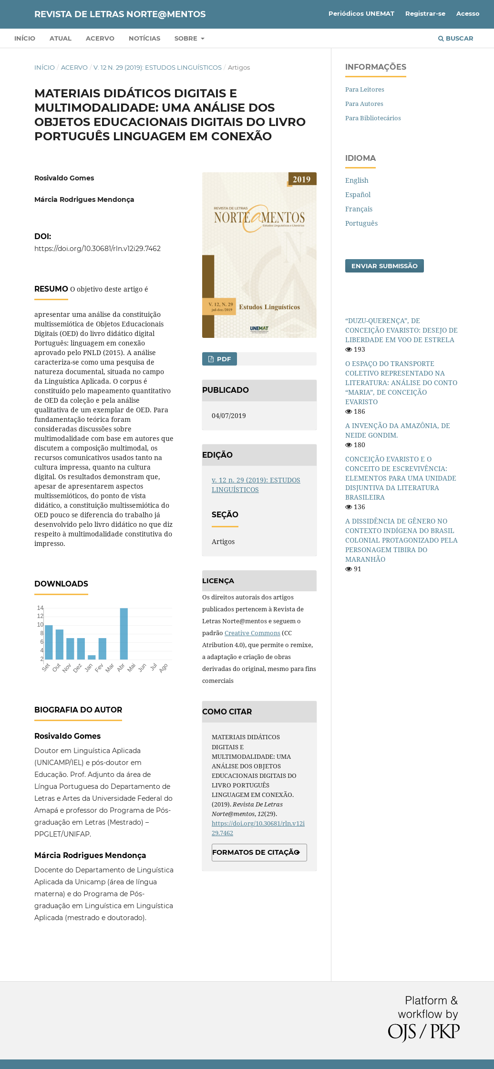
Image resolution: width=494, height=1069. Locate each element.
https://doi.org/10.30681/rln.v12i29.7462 (97, 248)
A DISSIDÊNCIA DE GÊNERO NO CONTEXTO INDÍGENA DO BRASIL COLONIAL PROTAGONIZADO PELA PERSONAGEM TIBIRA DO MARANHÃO (401, 540)
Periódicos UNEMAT (361, 13)
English (357, 180)
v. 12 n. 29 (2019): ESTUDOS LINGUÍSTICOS (157, 67)
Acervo (100, 38)
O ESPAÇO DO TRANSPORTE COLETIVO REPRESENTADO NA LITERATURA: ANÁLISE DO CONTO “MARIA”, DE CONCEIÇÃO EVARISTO (401, 382)
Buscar (455, 38)
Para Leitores (364, 89)
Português (361, 223)
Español (357, 194)
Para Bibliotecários (373, 118)
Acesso (468, 13)
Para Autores (364, 103)
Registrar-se (425, 13)
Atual (61, 38)
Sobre (187, 38)
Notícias (144, 38)
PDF (223, 359)
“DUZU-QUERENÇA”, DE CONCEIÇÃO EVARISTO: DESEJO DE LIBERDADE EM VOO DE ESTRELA (401, 330)
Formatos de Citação (255, 852)
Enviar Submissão (384, 266)
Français (358, 208)
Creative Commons (252, 633)
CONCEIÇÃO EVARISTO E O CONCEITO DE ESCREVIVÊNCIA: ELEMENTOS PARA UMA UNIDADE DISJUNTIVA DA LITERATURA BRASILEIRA (400, 478)
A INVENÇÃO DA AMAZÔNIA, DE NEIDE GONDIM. (397, 430)
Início (24, 38)
